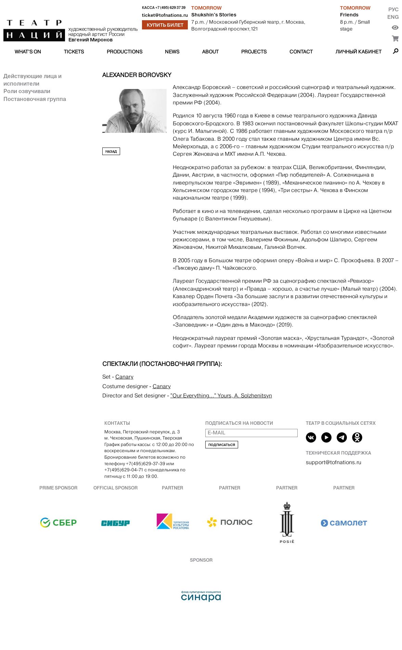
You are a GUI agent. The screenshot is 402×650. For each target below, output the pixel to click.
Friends (349, 15)
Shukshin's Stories (213, 15)
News (172, 51)
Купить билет (165, 25)
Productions (124, 51)
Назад (111, 151)
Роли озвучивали (26, 91)
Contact (301, 51)
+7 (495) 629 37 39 (170, 7)
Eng (393, 17)
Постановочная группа (34, 98)
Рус (393, 9)
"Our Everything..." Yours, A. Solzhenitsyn (221, 395)
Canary (124, 376)
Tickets (74, 51)
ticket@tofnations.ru (165, 15)
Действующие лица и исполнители (32, 80)
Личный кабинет (358, 51)
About (210, 51)
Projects (254, 51)
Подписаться (221, 445)
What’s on (28, 51)
